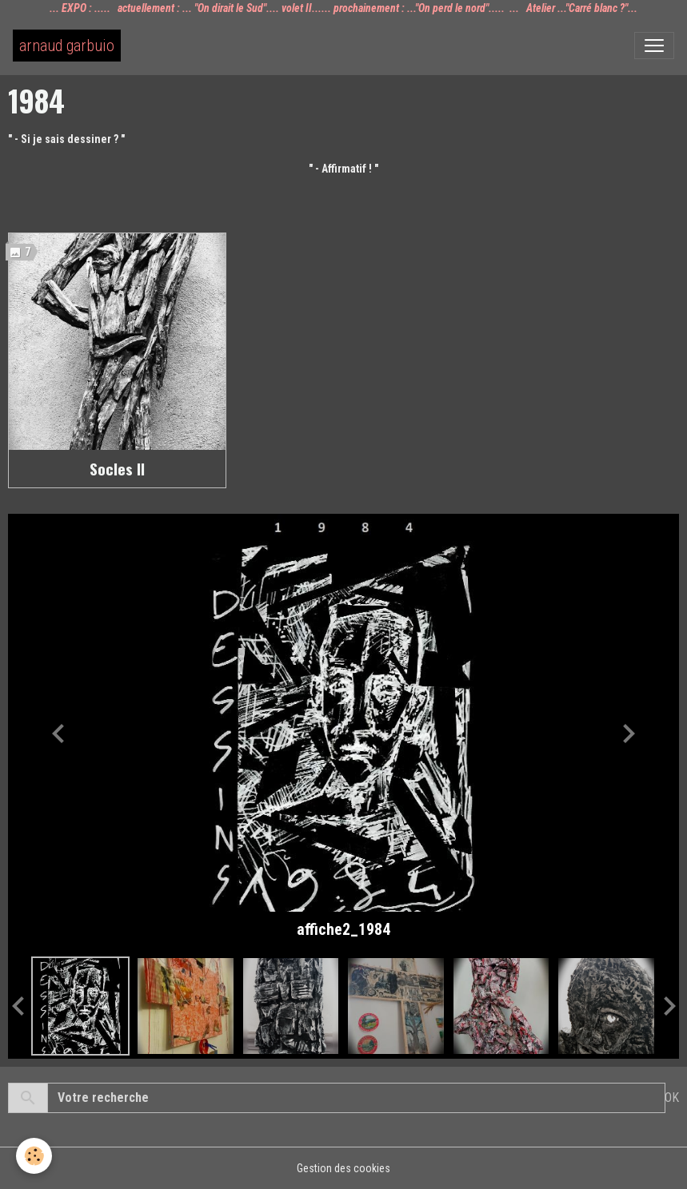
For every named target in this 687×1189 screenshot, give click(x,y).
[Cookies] (34, 1156)
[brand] (67, 46)
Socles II (117, 468)
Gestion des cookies (343, 1168)
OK (672, 1097)
